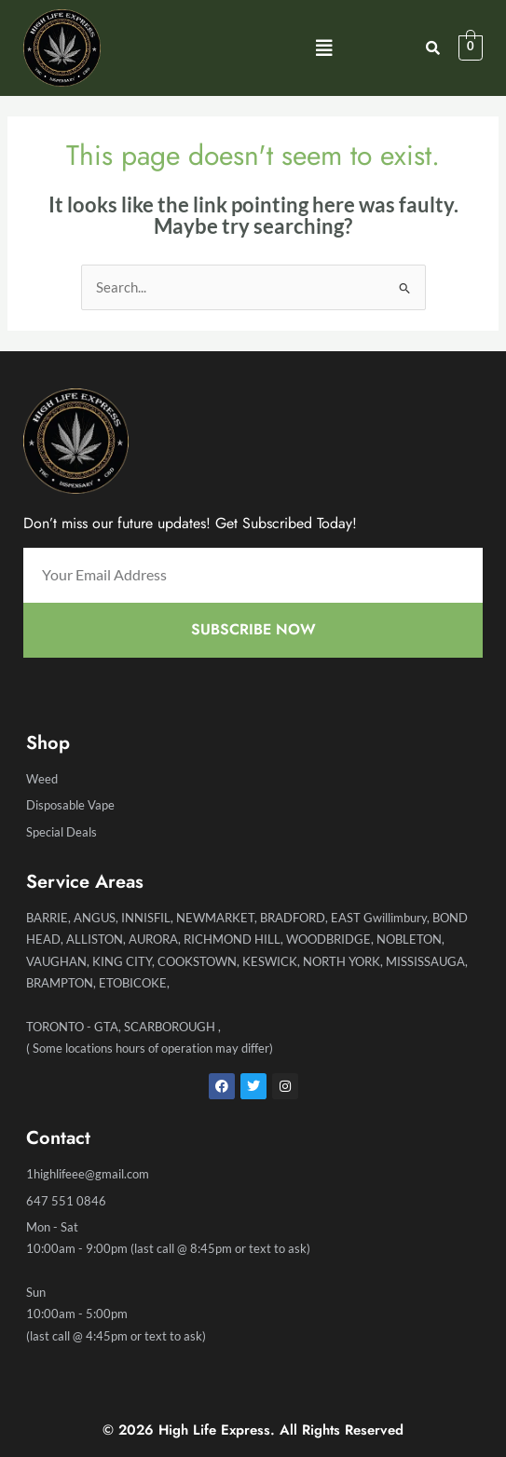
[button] (324, 48)
